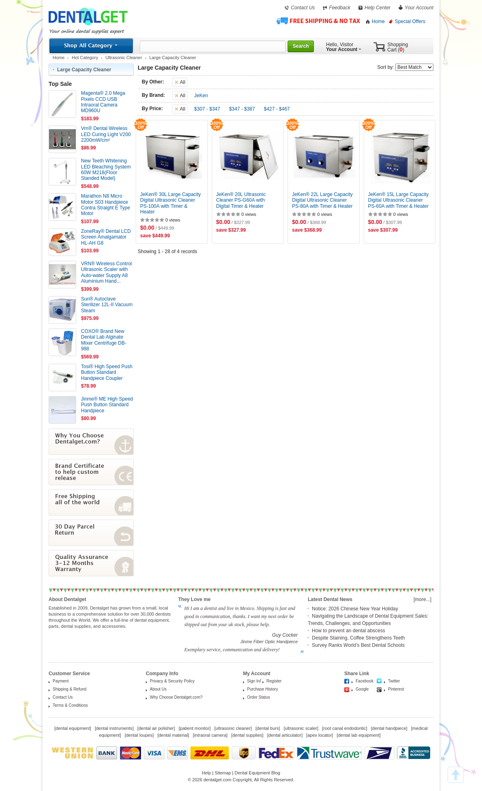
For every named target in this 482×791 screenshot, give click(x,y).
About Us (158, 689)
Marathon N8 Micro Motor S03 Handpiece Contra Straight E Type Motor (105, 204)
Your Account (419, 8)
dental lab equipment (358, 735)
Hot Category (85, 57)
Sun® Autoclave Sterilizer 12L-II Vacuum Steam (106, 304)
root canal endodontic (344, 728)
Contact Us (303, 8)
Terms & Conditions (70, 705)
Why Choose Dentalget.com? (176, 697)
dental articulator (285, 735)
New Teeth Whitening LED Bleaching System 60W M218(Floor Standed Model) (106, 169)
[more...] (422, 599)
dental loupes (139, 735)
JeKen (201, 95)
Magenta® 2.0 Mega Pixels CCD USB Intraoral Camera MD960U (103, 101)
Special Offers (410, 21)
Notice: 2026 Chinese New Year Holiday (355, 609)
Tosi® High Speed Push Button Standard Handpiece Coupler (106, 372)
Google (362, 689)
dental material (173, 735)
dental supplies (247, 735)
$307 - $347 (207, 109)
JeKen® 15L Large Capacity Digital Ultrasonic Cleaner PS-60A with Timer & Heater (398, 200)
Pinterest (396, 689)
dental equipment (72, 728)
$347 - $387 (242, 109)
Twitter (394, 681)
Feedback (339, 8)
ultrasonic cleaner (232, 728)
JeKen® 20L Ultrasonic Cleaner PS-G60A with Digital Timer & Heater (241, 200)
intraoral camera (210, 735)
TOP (456, 775)
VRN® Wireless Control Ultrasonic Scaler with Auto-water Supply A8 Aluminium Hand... (106, 272)
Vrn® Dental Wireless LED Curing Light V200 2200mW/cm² (106, 134)
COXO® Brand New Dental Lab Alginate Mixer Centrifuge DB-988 (103, 340)
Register (274, 681)
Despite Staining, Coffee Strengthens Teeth (358, 638)
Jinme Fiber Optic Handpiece (269, 641)
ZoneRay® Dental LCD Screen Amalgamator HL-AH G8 (106, 237)
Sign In (253, 681)
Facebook (364, 681)
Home (378, 21)
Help (206, 772)
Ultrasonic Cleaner (123, 57)
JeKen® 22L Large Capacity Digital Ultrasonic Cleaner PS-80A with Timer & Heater (322, 200)
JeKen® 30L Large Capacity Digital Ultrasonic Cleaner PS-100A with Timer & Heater (170, 203)
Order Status (258, 697)
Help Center (377, 8)
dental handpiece (389, 728)
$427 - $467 (277, 109)
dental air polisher (156, 728)
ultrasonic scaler (301, 728)
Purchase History (262, 689)
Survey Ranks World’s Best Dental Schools (358, 645)
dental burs (268, 728)
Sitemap (223, 772)
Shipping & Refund (69, 689)
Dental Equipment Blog (257, 772)
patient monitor (194, 728)
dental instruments (114, 728)
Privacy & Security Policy (172, 681)
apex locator (319, 735)
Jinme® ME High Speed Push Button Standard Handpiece (107, 405)
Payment (60, 681)
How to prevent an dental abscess (348, 630)
